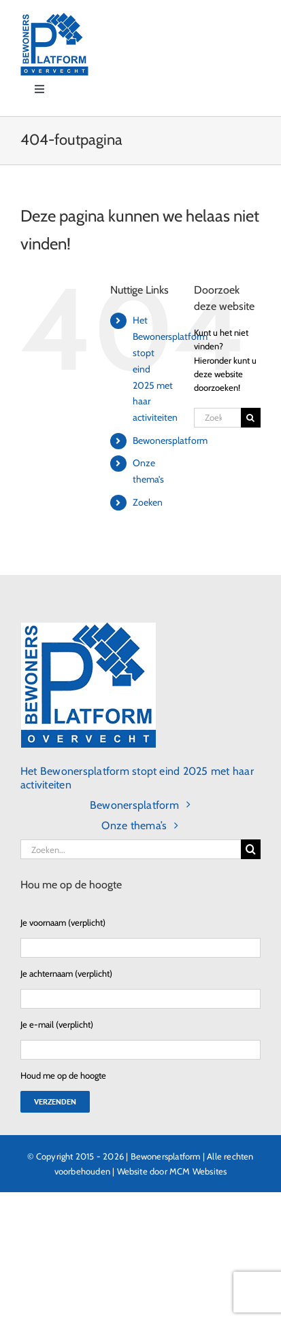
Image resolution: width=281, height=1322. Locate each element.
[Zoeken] (251, 418)
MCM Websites (198, 1171)
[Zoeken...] (217, 418)
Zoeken (148, 502)
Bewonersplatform (170, 440)
